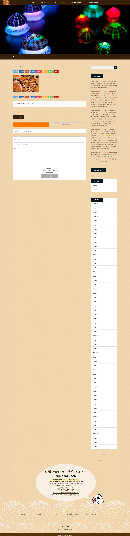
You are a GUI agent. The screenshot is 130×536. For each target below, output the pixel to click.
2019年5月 (95, 365)
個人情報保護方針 (68, 527)
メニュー (54, 2)
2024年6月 (95, 229)
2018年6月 (95, 404)
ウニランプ (95, 189)
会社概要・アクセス (93, 2)
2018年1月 (95, 425)
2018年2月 (95, 421)
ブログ (63, 2)
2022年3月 (95, 293)
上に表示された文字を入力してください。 (49, 170)
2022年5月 (95, 284)
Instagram (95, 185)
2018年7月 (95, 399)
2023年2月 (95, 263)
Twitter (62, 524)
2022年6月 (95, 280)
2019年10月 (95, 353)
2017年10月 (95, 438)
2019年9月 (95, 357)
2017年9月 (95, 442)
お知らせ (43, 2)
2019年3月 (95, 374)
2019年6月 (95, 361)
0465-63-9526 (66, 476)
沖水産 (104, 454)
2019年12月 (95, 344)
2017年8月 (95, 446)
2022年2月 (95, 297)
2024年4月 (95, 237)
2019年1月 (95, 382)
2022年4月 (95, 289)
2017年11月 (95, 433)
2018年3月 (95, 416)
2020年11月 (95, 335)
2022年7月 (95, 276)
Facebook (65, 524)
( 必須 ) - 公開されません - (22, 144)
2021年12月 (95, 306)
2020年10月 (95, 340)
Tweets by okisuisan (104, 460)
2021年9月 (95, 318)
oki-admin (23, 103)
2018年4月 (95, 412)
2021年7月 (95, 323)
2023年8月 (95, 246)
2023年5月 (95, 259)
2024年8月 (95, 220)
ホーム (33, 2)
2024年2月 (95, 242)
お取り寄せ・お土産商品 (76, 2)
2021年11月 (95, 310)
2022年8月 (95, 272)
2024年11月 (95, 216)
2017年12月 (95, 429)
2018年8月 (95, 395)
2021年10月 (95, 314)
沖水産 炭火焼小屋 (68, 533)
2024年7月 (95, 225)
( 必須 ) (17, 139)
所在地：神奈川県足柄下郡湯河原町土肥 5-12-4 (66, 493)
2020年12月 (95, 331)
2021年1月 (95, 327)
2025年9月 (95, 208)
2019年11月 (95, 348)
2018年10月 (95, 391)
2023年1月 (95, 267)
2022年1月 (95, 301)
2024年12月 (95, 212)
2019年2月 (95, 378)
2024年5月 (95, 233)
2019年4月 (95, 370)
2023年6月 (95, 254)
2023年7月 (95, 250)
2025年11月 (95, 203)
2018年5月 (95, 408)
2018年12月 (95, 387)
